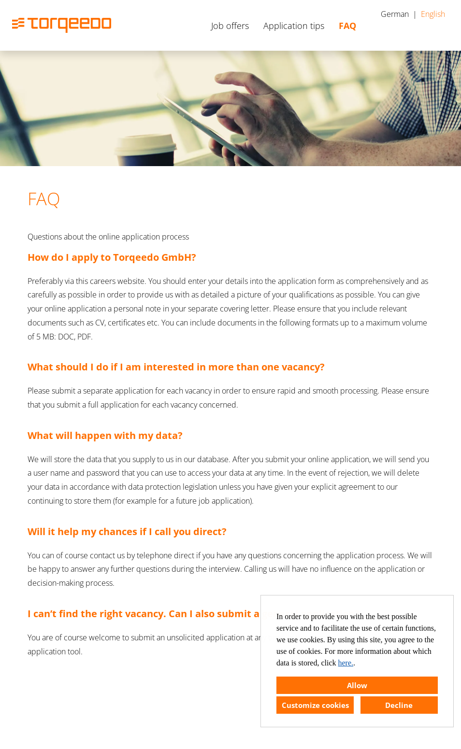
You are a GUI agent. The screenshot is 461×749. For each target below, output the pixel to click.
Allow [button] (357, 685)
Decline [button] (399, 705)
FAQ (347, 25)
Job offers (230, 25)
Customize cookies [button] (315, 705)
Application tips (293, 25)
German (395, 14)
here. (346, 663)
